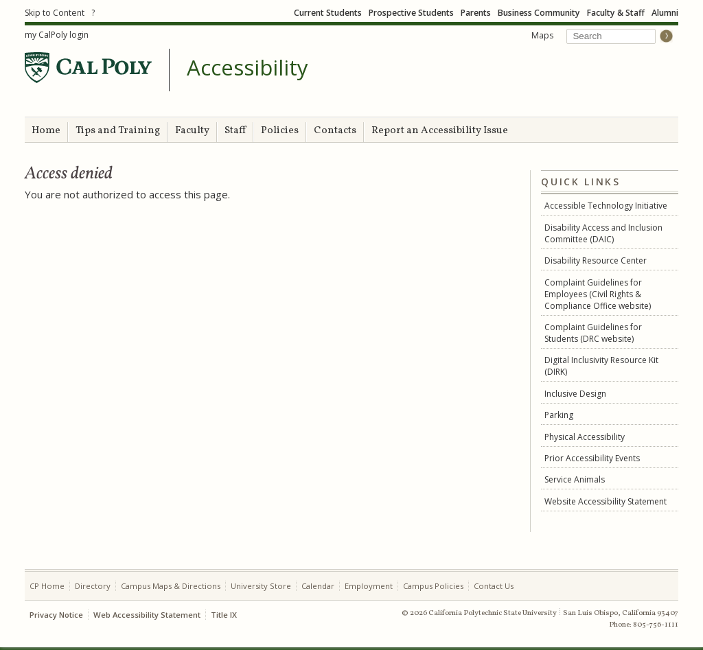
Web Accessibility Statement (146, 615)
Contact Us (494, 586)
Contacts (335, 131)
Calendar (317, 586)
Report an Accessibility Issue (439, 131)
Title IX (224, 615)
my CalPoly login (57, 34)
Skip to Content (54, 13)
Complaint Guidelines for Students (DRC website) (593, 333)
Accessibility (247, 68)
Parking (558, 415)
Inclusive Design (575, 393)
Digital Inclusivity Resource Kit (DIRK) (601, 366)
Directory (93, 586)
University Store (261, 586)
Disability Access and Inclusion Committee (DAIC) (603, 233)
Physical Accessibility (584, 437)
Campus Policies (433, 586)
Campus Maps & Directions (170, 586)
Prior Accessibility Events (592, 458)
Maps (542, 35)
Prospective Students (411, 13)
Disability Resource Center (595, 260)
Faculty (192, 131)
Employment (369, 586)
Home (46, 131)
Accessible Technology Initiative (605, 205)
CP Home (47, 586)
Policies (280, 131)
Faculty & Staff (616, 13)
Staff (235, 131)
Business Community (539, 13)
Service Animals (574, 479)
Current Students (328, 13)
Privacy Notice (56, 615)
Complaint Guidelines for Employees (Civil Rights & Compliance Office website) (597, 294)
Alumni (665, 13)
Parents (476, 13)
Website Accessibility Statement (605, 501)
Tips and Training (118, 131)
